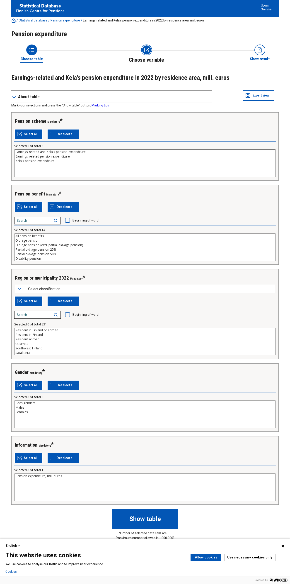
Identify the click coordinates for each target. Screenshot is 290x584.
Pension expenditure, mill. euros (145, 476)
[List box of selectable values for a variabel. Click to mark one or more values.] (145, 163)
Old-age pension (145, 240)
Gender (22, 372)
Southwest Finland (145, 348)
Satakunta (145, 353)
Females (145, 412)
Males (145, 407)
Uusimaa (145, 343)
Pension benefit (30, 194)
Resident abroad (145, 339)
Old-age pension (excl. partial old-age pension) (145, 245)
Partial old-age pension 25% (145, 249)
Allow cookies (206, 557)
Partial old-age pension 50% (145, 254)
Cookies (11, 571)
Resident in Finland (145, 334)
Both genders (145, 403)
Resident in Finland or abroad (145, 330)
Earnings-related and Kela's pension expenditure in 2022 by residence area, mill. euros (144, 20)
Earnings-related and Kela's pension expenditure (145, 152)
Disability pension (145, 258)
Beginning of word (85, 220)
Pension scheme (30, 121)
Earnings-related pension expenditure (145, 156)
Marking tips (100, 105)
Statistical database (33, 20)
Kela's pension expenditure (145, 161)
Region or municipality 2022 (42, 278)
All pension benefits (145, 236)
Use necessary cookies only (249, 557)
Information (26, 445)
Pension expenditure (65, 20)
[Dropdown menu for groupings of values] (145, 289)
